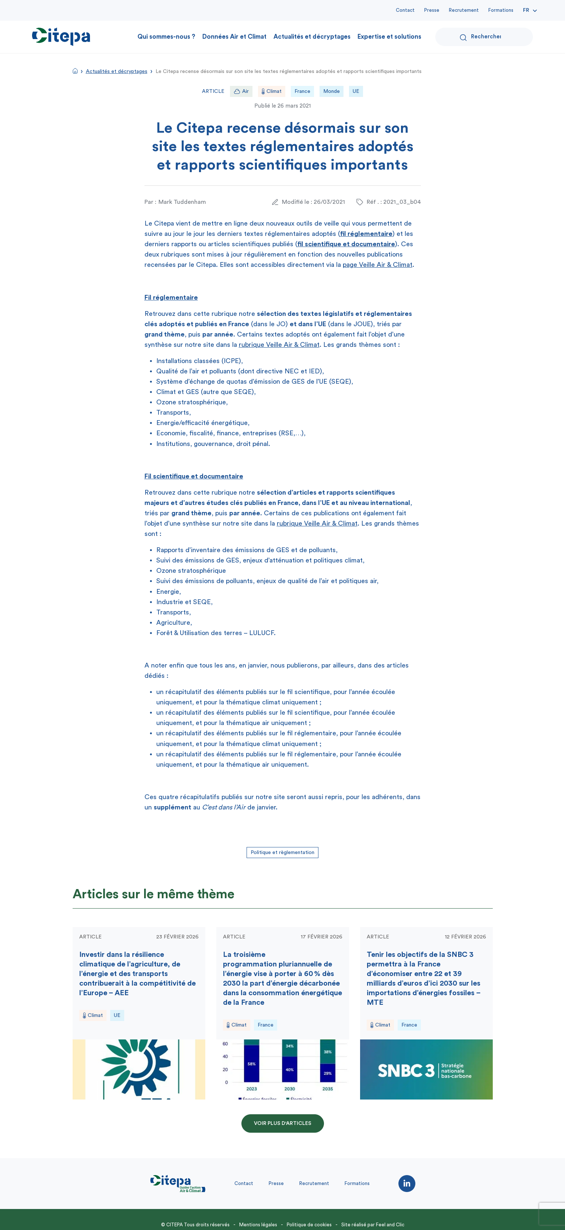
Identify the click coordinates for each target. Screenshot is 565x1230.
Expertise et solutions (389, 37)
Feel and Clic (390, 1224)
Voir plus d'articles (282, 1123)
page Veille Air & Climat (377, 264)
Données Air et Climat (234, 37)
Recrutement (464, 10)
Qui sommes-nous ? (166, 37)
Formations (500, 10)
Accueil (75, 71)
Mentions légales (258, 1224)
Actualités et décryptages (311, 37)
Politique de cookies (309, 1224)
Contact (405, 10)
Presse (431, 10)
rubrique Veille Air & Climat (279, 344)
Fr (526, 10)
